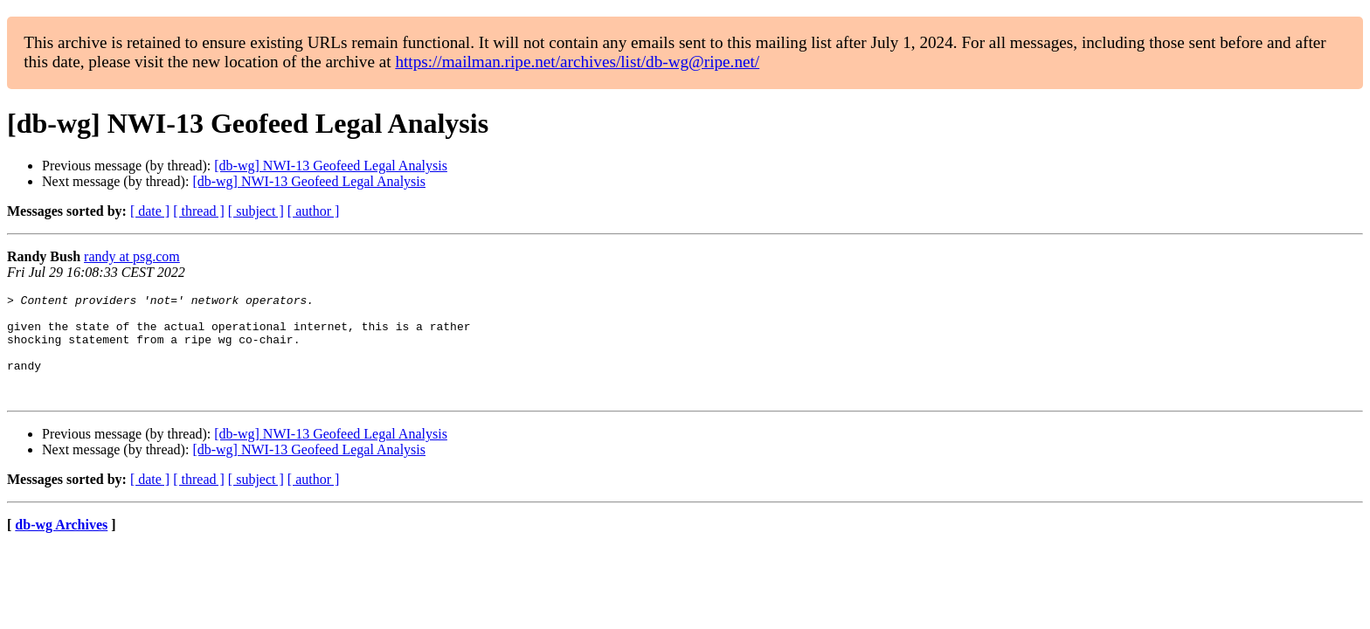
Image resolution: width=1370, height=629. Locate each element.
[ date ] (150, 211)
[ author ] (313, 211)
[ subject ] (256, 211)
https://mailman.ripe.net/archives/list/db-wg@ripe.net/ (577, 61)
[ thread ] (199, 211)
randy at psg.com (132, 256)
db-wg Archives (61, 545)
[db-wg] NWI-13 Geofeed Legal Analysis (330, 165)
